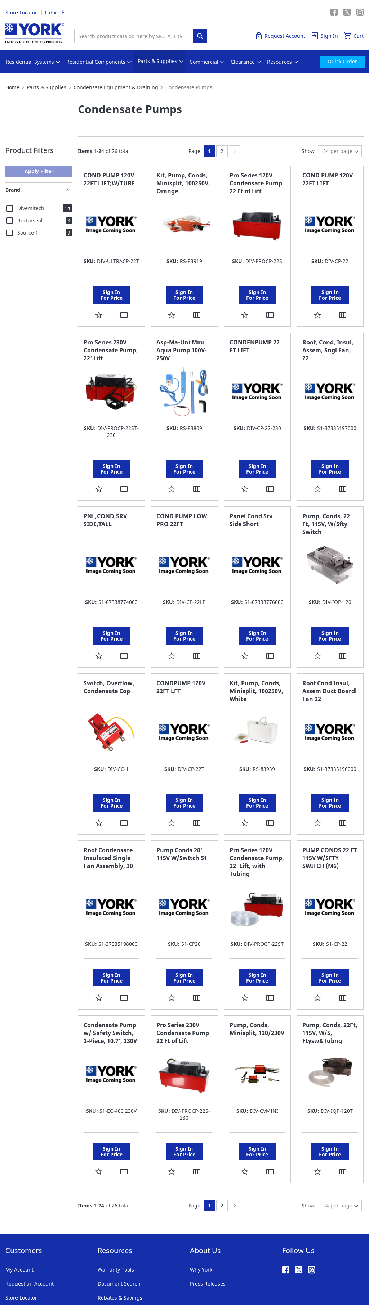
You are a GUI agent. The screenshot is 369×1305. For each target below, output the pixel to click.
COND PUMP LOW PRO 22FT (181, 500)
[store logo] (34, 33)
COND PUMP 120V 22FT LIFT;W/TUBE (109, 179)
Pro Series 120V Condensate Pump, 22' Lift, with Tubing (257, 821)
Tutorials (55, 12)
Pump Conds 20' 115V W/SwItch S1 (181, 814)
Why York (201, 1209)
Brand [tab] (12, 189)
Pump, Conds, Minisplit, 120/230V (257, 978)
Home (12, 87)
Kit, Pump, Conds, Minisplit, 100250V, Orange (183, 183)
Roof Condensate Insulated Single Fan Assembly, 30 (108, 818)
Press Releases (208, 1223)
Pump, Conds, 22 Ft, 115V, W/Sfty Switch (326, 504)
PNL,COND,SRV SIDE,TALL (105, 500)
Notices (141, 1276)
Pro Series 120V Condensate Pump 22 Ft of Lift (256, 183)
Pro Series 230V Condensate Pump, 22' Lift (111, 340)
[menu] (184, 61)
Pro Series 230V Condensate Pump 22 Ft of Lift (182, 982)
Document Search (119, 1223)
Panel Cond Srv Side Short (251, 500)
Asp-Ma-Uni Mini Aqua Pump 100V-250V (181, 340)
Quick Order (315, 12)
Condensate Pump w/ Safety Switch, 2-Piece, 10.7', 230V (110, 982)
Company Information (102, 1276)
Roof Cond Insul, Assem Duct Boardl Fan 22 (329, 661)
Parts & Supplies (46, 87)
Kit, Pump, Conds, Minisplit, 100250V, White (256, 661)
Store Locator (22, 12)
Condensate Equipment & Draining (116, 87)
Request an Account (29, 1223)
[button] (98, 304)
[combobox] (135, 36)
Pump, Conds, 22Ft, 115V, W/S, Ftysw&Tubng (329, 982)
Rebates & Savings (120, 1237)
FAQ (102, 1251)
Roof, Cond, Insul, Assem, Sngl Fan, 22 (328, 340)
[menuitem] (29, 62)
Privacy (62, 1276)
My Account (19, 1209)
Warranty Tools (116, 1209)
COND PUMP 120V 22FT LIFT (327, 179)
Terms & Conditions (25, 1276)
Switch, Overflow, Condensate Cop (109, 657)
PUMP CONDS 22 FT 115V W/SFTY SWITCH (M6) (329, 818)
